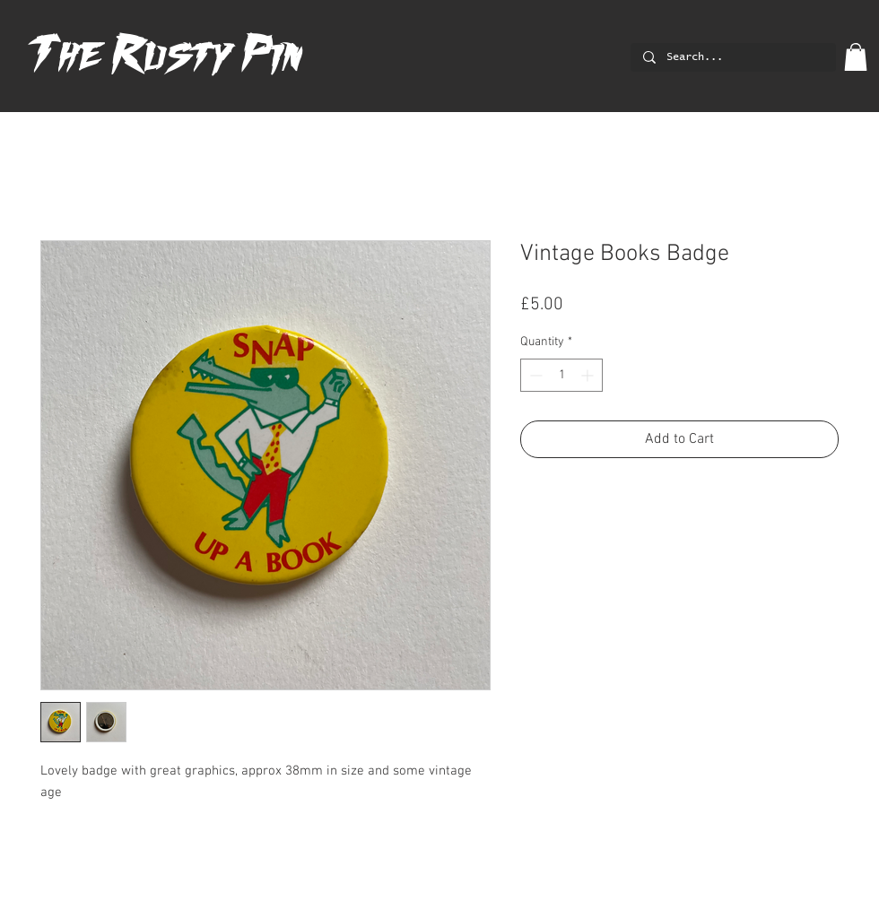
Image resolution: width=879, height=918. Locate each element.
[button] (855, 57)
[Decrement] (534, 375)
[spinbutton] (561, 375)
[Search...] (732, 58)
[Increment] (589, 375)
